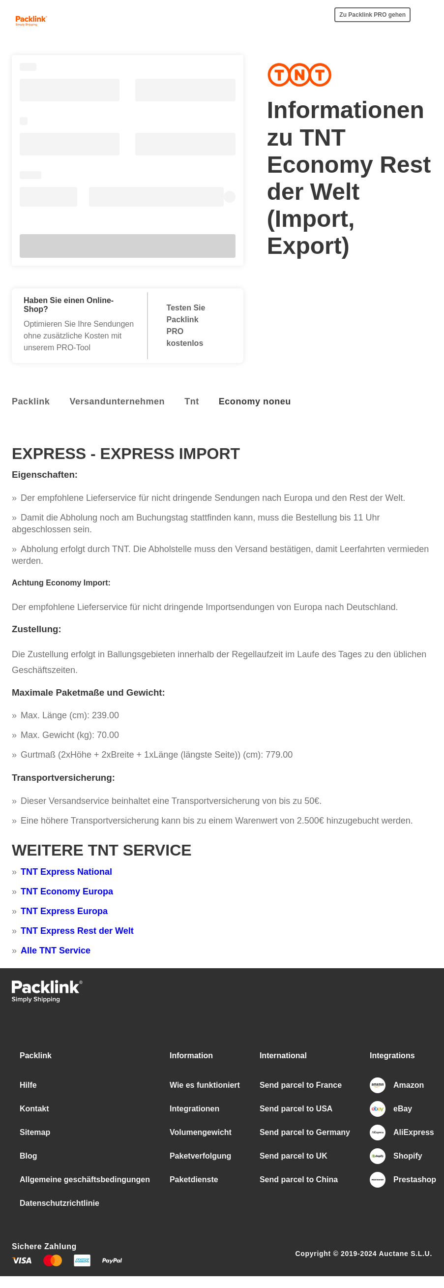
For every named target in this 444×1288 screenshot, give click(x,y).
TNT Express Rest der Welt (77, 931)
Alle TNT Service (55, 950)
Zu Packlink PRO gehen (372, 14)
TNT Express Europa (64, 911)
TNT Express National (66, 872)
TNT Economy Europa (67, 891)
